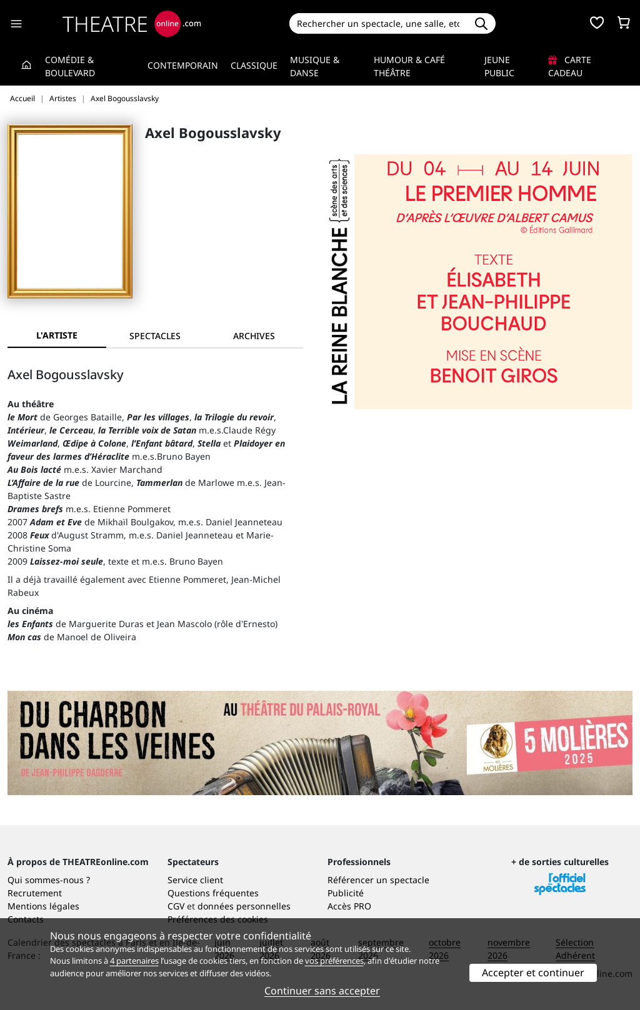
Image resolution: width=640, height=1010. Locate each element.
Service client (195, 880)
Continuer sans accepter (322, 991)
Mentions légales (43, 906)
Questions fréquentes (213, 893)
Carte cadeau (569, 66)
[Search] (378, 23)
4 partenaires (134, 960)
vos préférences (334, 960)
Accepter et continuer (533, 972)
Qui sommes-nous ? (49, 880)
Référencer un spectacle (378, 880)
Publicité (346, 893)
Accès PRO (349, 906)
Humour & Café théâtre (409, 66)
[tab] (155, 335)
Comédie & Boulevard (70, 66)
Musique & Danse (314, 66)
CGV (176, 906)
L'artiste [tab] (57, 335)
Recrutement (35, 893)
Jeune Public (499, 66)
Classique (254, 65)
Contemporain (183, 65)
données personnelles (244, 906)
